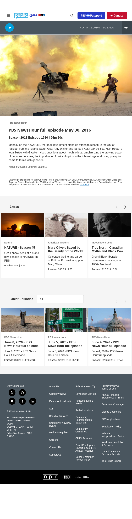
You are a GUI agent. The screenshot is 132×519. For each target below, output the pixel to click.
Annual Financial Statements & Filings (113, 404)
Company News (57, 402)
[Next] (125, 206)
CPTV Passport (83, 446)
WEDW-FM (12, 435)
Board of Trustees (58, 424)
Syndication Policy (111, 434)
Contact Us (55, 455)
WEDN (18, 428)
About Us (54, 394)
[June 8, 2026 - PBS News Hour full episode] (22, 320)
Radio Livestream (84, 418)
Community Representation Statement (83, 428)
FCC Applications (111, 427)
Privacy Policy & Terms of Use (110, 395)
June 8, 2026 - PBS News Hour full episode (21, 344)
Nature (8, 242)
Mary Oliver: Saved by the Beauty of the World (65, 249)
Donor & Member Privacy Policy (84, 466)
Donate (118, 15)
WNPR (22, 435)
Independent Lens (102, 242)
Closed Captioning (111, 419)
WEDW (26, 428)
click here (84, 184)
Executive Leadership (60, 409)
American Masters (58, 242)
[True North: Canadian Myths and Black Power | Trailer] (109, 225)
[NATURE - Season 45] (22, 225)
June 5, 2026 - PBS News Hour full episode (65, 344)
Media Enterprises (59, 440)
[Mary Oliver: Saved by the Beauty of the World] (66, 225)
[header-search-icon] (72, 15)
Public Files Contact (16, 441)
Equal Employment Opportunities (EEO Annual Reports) (85, 456)
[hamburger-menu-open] (8, 15)
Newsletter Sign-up (85, 402)
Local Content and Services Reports (111, 460)
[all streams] (127, 27)
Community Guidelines (81, 438)
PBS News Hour (18, 122)
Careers (53, 448)
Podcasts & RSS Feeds (84, 410)
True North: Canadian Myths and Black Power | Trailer (109, 251)
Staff (51, 416)
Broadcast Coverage (113, 412)
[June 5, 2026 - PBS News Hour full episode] (65, 320)
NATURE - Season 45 (19, 247)
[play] (9, 27)
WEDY (10, 432)
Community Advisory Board (60, 432)
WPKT (30, 435)
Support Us (55, 462)
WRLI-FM (11, 438)
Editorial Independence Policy (113, 443)
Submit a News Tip (85, 394)
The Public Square (111, 468)
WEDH (10, 428)
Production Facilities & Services (112, 452)
